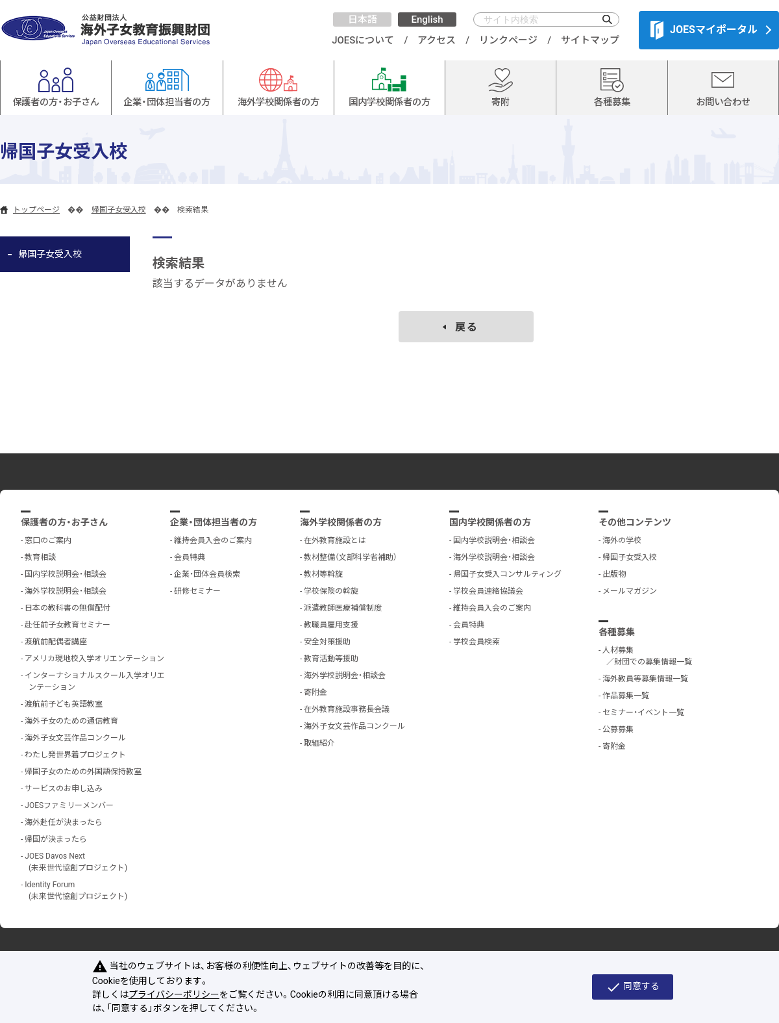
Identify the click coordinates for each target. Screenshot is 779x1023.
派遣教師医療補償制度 (343, 608)
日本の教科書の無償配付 (67, 608)
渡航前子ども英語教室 (64, 704)
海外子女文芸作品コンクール (75, 737)
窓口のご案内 (48, 540)
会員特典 (189, 557)
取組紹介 (319, 743)
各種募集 (617, 632)
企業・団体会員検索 (207, 574)
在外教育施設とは (335, 540)
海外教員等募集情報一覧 (645, 678)
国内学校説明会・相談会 (65, 574)
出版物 (614, 574)
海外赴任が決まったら (64, 822)
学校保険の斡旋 (331, 591)
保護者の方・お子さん (64, 522)
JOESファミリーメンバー (69, 805)
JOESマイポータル (704, 30)
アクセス (436, 40)
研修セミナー (197, 591)
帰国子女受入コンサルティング (507, 574)
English (427, 19)
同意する (633, 987)
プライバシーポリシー (174, 994)
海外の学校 (621, 540)
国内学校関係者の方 (490, 522)
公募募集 (618, 729)
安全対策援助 (327, 641)
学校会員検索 (476, 641)
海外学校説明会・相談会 (65, 591)
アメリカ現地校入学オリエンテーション (94, 658)
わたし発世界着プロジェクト (75, 754)
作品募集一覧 (625, 695)
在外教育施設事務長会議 (347, 709)
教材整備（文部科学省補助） (350, 557)
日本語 (362, 19)
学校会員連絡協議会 (488, 591)
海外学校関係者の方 (341, 522)
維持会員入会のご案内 (213, 540)
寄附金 (315, 692)
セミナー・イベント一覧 (643, 712)
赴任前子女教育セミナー (67, 624)
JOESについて (363, 40)
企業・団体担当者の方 (213, 522)
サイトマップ (590, 40)
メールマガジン (629, 591)
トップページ (36, 209)
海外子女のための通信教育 (71, 721)
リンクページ (508, 40)
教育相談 (40, 557)
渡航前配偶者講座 (56, 641)
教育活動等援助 (331, 658)
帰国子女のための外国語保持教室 (83, 771)
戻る (466, 327)
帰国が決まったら (56, 839)
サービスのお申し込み (64, 788)
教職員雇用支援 (331, 624)
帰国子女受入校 (119, 209)
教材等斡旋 (323, 574)
